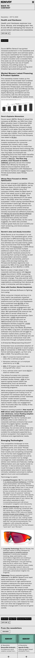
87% (2, 350)
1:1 (8, 127)
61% (2, 354)
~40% (22, 379)
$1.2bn (14, 137)
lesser (23, 171)
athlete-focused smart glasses (13, 514)
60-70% (20, 303)
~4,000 (27, 323)
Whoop (22, 195)
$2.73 (29, 370)
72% (4, 357)
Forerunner (17, 247)
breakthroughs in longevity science (15, 552)
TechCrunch (6, 125)
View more (5, 631)
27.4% (15, 97)
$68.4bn (12, 158)
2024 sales (5, 267)
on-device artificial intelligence (15, 482)
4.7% (18, 309)
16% (18, 363)
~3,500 (12, 317)
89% (4, 366)
